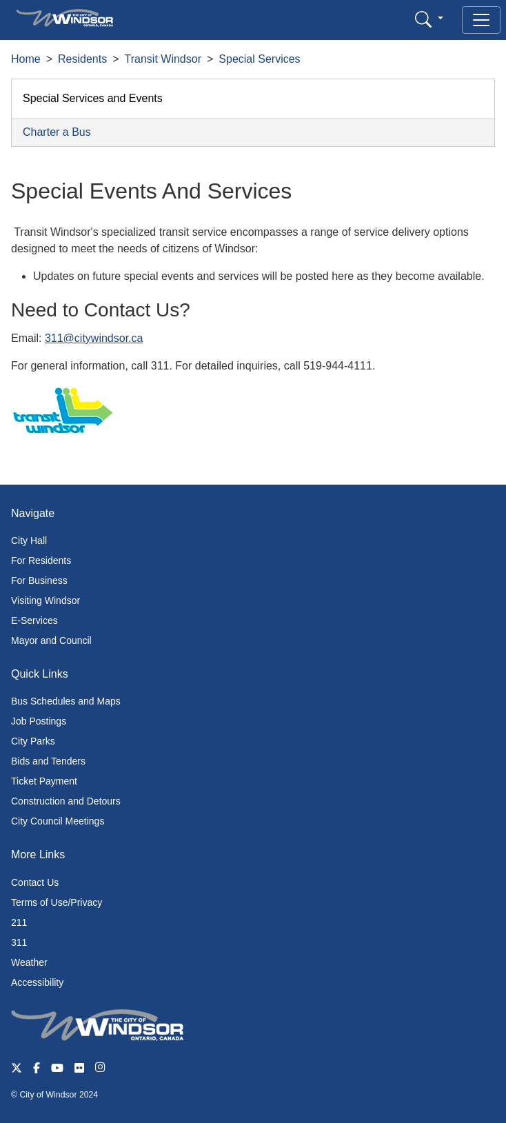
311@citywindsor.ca (94, 338)
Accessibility (37, 982)
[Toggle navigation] (481, 20)
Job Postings (38, 721)
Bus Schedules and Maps (66, 701)
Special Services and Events (93, 98)
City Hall (29, 540)
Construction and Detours (66, 801)
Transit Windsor (163, 59)
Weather (29, 962)
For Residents (41, 560)
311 (19, 942)
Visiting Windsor (45, 600)
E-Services (34, 620)
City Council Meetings (57, 821)
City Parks (33, 741)
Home (26, 59)
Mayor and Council (51, 640)
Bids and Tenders (48, 761)
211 (19, 922)
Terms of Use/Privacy (56, 902)
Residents (82, 59)
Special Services (259, 59)
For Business (39, 580)
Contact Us (35, 882)
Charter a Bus (57, 132)
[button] (429, 19)
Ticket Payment (44, 781)
